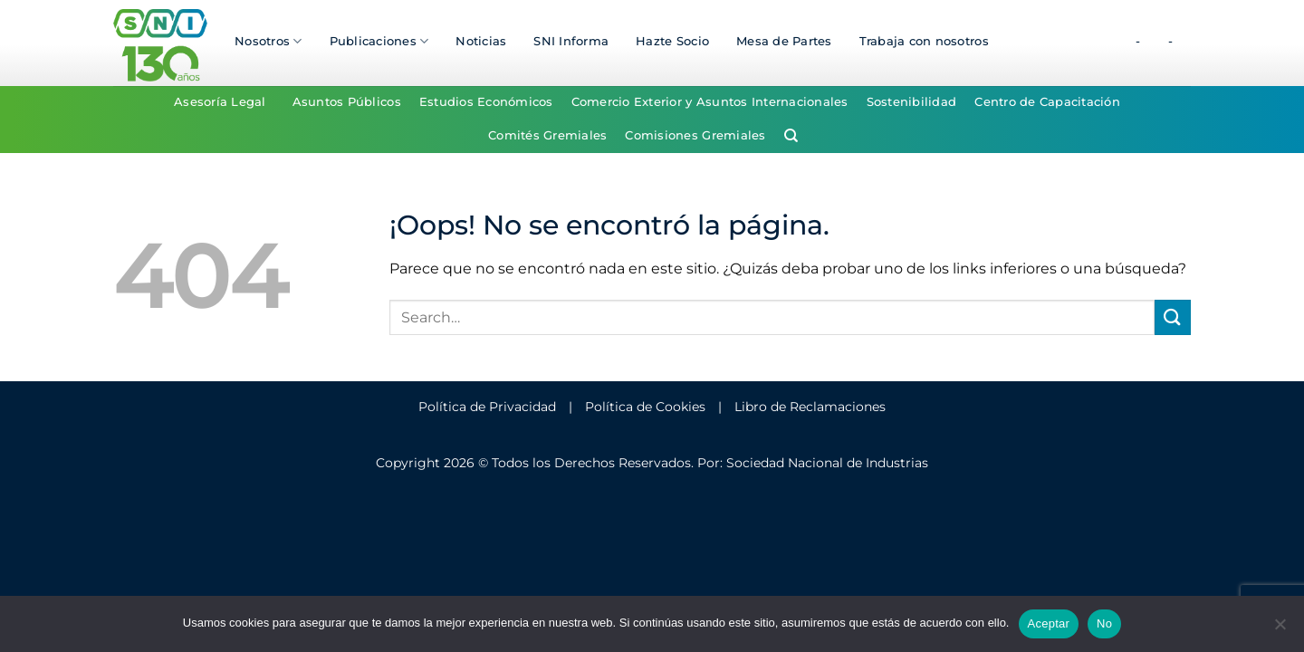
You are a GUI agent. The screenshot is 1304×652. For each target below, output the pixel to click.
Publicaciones (379, 41)
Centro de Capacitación (1047, 102)
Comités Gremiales (547, 135)
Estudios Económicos (486, 102)
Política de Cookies (645, 406)
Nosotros (268, 41)
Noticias (480, 41)
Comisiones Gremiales (695, 135)
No (1104, 623)
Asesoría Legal (220, 102)
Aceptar (1049, 623)
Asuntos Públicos (346, 102)
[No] (1279, 629)
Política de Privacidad (487, 406)
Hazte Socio (672, 41)
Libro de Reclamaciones (810, 406)
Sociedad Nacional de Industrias (827, 463)
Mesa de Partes (784, 41)
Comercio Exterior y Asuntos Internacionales (710, 102)
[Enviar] (1173, 317)
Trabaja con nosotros (924, 41)
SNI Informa (571, 41)
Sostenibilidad (912, 102)
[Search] (791, 136)
